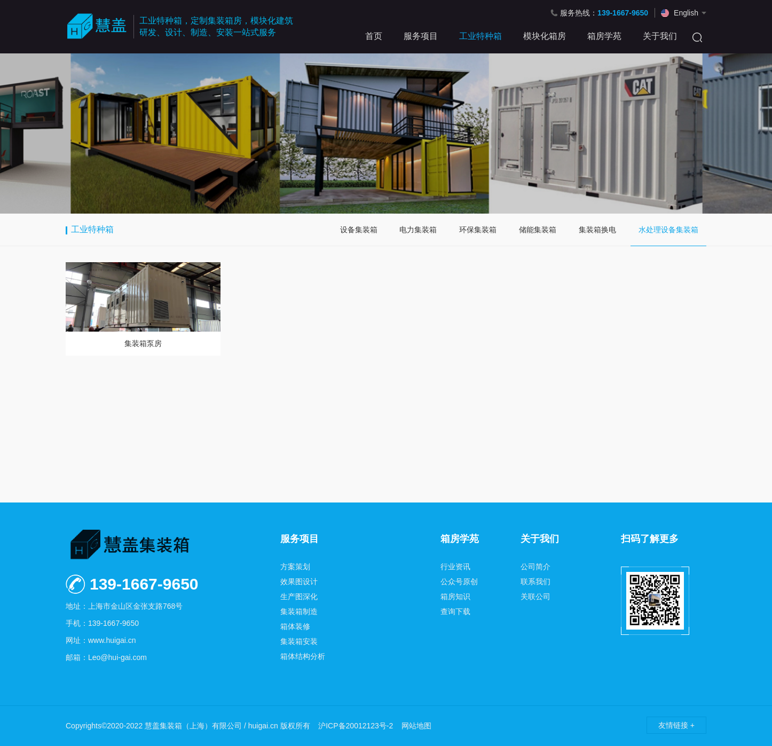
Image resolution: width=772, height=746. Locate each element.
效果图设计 (299, 581)
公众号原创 (459, 581)
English (686, 13)
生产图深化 (299, 596)
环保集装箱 (478, 229)
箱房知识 (455, 596)
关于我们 (660, 36)
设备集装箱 (358, 229)
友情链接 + (676, 725)
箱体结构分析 (302, 656)
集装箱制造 (299, 611)
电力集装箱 (418, 229)
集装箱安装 (299, 641)
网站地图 (416, 725)
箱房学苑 (604, 36)
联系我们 (535, 581)
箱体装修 (295, 626)
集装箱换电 (597, 229)
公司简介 (535, 566)
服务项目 (421, 36)
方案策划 (295, 566)
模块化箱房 (544, 36)
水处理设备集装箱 (668, 229)
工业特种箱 (480, 36)
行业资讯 (455, 566)
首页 (373, 36)
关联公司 (535, 596)
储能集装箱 (537, 229)
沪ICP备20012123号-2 (355, 725)
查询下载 (455, 611)
